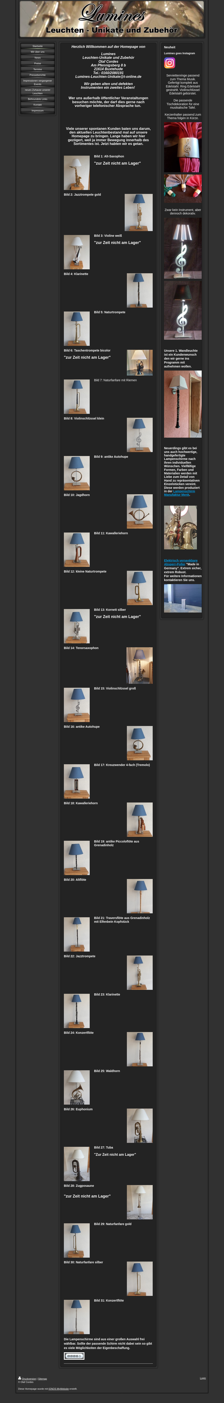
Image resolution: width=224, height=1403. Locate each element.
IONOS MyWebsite (59, 1388)
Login (203, 1378)
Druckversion (27, 1378)
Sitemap (42, 1378)
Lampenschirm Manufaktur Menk (179, 492)
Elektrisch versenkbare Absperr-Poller (181, 562)
